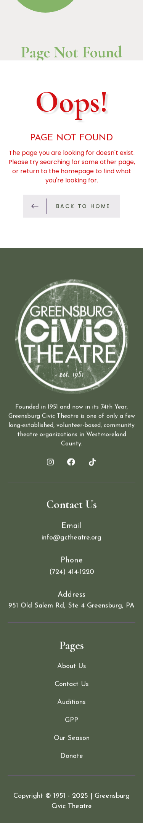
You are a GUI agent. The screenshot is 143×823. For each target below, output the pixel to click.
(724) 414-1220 (71, 574)
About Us (71, 698)
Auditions (71, 734)
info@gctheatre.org (71, 540)
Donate (71, 788)
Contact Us (72, 716)
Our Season (72, 770)
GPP (71, 752)
